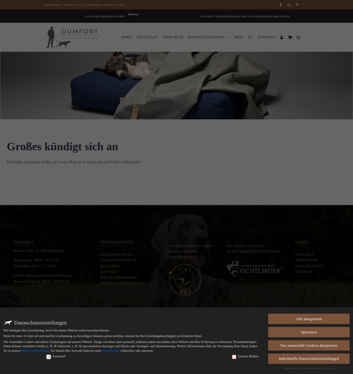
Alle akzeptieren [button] (309, 319)
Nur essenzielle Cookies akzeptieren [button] (308, 345)
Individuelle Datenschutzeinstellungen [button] (309, 358)
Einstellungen (111, 350)
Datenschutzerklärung (35, 350)
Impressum (329, 368)
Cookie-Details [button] (290, 368)
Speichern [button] (309, 332)
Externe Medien (245, 356)
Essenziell (56, 356)
